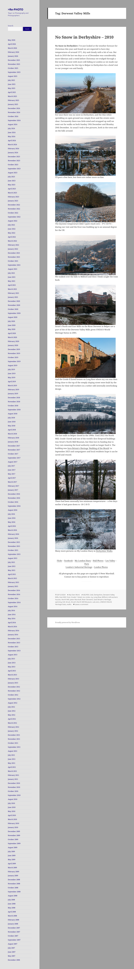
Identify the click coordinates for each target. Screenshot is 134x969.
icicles (88, 597)
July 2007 (11, 948)
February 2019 (13, 389)
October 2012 (13, 695)
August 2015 (12, 558)
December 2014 (14, 590)
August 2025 (12, 76)
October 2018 (13, 406)
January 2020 (13, 345)
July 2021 (11, 273)
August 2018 (12, 414)
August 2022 (12, 221)
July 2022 (11, 225)
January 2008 (13, 924)
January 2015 (13, 586)
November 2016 (14, 498)
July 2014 (11, 610)
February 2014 (13, 630)
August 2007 (12, 944)
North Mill (65, 599)
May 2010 (11, 811)
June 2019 (11, 373)
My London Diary (83, 560)
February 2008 (13, 920)
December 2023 (14, 156)
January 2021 (13, 297)
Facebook (68, 560)
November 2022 (14, 209)
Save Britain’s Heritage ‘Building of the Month (88, 448)
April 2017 (12, 478)
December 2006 (14, 960)
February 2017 (13, 486)
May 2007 (11, 956)
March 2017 (12, 482)
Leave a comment (81, 604)
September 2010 (14, 795)
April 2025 (12, 92)
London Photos (101, 567)
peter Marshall (75, 599)
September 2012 (14, 699)
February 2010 (13, 823)
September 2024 (14, 120)
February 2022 (13, 245)
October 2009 (13, 839)
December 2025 (14, 60)
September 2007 (14, 940)
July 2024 (11, 128)
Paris (86, 564)
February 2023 (13, 197)
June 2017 (11, 470)
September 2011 (14, 747)
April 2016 (12, 526)
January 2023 (13, 201)
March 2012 (12, 723)
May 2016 (11, 522)
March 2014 (12, 626)
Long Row (97, 597)
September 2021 (14, 265)
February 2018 (13, 438)
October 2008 (13, 888)
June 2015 (11, 566)
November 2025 (14, 64)
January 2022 (13, 249)
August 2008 (12, 896)
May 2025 (11, 88)
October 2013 (13, 647)
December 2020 (14, 301)
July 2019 (11, 369)
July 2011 (11, 755)
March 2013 (12, 675)
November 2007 (14, 932)
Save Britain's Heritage (102, 599)
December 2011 (14, 735)
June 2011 (11, 759)
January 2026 (13, 56)
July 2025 (11, 80)
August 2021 (12, 269)
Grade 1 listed (76, 597)
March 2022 (12, 241)
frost (68, 597)
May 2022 (11, 233)
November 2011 (14, 739)
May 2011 (11, 763)
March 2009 (12, 867)
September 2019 (14, 361)
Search (10, 26)
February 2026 (13, 52)
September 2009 (14, 843)
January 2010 (13, 827)
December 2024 (14, 108)
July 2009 (11, 851)
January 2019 (13, 393)
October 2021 (13, 261)
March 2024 (12, 144)
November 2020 (14, 305)
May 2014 (11, 618)
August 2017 (12, 462)
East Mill (62, 597)
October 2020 (13, 309)
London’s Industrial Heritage (79, 567)
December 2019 (14, 349)
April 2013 (12, 671)
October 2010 (13, 791)
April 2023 (12, 189)
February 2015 (13, 582)
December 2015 (14, 542)
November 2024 (14, 112)
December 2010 (14, 783)
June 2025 (11, 84)
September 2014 (14, 602)
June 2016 (11, 518)
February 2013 (13, 679)
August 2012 (12, 703)
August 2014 (12, 606)
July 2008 (11, 900)
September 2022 (14, 217)
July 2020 (11, 321)
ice (84, 597)
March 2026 (12, 48)
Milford (104, 597)
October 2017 (13, 454)
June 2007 (11, 952)
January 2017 (13, 490)
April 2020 (12, 333)
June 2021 (11, 277)
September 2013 (14, 651)
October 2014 (13, 598)
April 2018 (12, 430)
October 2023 (13, 164)
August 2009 (12, 847)
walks (69, 604)
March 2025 (12, 96)
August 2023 (12, 173)
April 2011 (12, 767)
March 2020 (12, 337)
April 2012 (12, 719)
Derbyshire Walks (104, 551)
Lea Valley (110, 560)
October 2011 (13, 743)
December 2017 (14, 446)
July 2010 (11, 803)
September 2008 (14, 892)
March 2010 (12, 819)
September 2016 (14, 506)
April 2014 (12, 622)
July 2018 (11, 418)
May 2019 (11, 377)
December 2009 (14, 831)
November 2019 (14, 353)
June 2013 (11, 663)
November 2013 (14, 643)
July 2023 (11, 177)
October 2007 (13, 936)
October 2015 (13, 550)
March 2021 (12, 289)
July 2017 (11, 466)
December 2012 (14, 687)
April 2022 (12, 237)
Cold (91, 595)
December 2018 (14, 397)
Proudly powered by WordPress (67, 622)
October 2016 (13, 502)
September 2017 (14, 458)
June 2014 (11, 614)
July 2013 (11, 659)
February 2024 (13, 148)
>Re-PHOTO (15, 9)
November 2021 (14, 257)
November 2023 (14, 160)
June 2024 (11, 132)
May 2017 (11, 474)
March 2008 (12, 916)
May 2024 (11, 136)
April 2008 (12, 912)
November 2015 (14, 546)
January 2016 (13, 538)
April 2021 (12, 285)
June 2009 (11, 855)
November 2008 (14, 884)
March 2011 (12, 771)
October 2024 (13, 116)
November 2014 (14, 594)
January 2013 (13, 683)
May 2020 (11, 329)
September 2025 (14, 72)
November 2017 (14, 450)
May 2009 (11, 859)
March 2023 (12, 193)
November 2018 (14, 401)
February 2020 (13, 341)
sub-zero (96, 602)
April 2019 (12, 381)
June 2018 (11, 422)
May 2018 (11, 426)
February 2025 (13, 100)
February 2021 (13, 293)
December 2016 (14, 494)
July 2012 (11, 707)
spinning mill (60, 602)
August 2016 (12, 510)
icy (92, 597)
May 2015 (11, 570)
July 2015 (11, 562)
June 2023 (11, 181)
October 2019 (13, 357)
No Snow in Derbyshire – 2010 (84, 37)
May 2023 (11, 185)
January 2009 (13, 876)
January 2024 (13, 152)
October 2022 (13, 213)
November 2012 (14, 691)
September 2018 (14, 410)
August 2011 (12, 751)
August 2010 (12, 799)
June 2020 (11, 325)
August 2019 (12, 365)
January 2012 (13, 731)
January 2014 (13, 634)
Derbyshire (98, 595)
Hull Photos (98, 560)
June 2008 (11, 904)
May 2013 (11, 667)
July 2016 (11, 514)
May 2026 (11, 40)
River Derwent (87, 599)
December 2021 (14, 253)
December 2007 (14, 928)
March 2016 (12, 530)
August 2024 (12, 124)
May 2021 (11, 281)
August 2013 (12, 655)
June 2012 (11, 711)
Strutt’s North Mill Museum (81, 602)
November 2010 (14, 787)
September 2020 (14, 313)
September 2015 (14, 554)
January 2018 (13, 442)
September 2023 (14, 169)
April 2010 (12, 815)
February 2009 (13, 871)
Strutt (68, 602)
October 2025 (13, 68)
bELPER (86, 595)
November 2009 (14, 835)
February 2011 (13, 775)
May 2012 (11, 715)
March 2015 (12, 578)
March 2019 (12, 385)
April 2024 (12, 140)
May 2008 (11, 908)
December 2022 (14, 205)
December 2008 (14, 880)
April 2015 (12, 574)
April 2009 (12, 863)
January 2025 (13, 104)
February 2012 (13, 727)
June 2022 (11, 229)
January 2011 (13, 779)
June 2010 (11, 807)
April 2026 (12, 44)
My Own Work (74, 595)
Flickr (59, 560)
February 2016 (13, 534)
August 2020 (12, 317)
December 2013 (14, 638)
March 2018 (12, 434)
